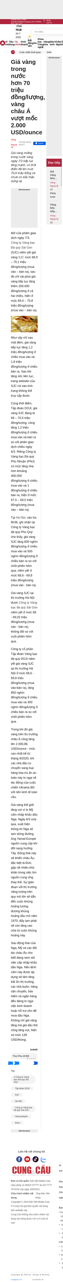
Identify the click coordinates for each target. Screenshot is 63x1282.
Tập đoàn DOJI (22, 1088)
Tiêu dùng (11, 43)
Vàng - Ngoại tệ (14, 143)
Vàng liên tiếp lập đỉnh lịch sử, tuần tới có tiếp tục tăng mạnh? (54, 208)
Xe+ (35, 43)
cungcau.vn (16, 1279)
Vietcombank (21, 1116)
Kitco (17, 1122)
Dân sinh (52, 43)
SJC (20, 257)
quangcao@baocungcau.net (22, 22)
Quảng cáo (15, 19)
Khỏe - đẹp (57, 43)
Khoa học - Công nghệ (41, 43)
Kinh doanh (24, 43)
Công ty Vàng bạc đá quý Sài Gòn (23, 1108)
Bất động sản (31, 43)
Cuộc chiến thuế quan (30, 52)
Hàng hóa (47, 43)
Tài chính (17, 43)
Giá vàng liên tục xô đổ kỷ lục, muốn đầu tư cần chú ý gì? (53, 175)
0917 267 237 (16, 24)
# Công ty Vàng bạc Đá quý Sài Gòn (21, 1079)
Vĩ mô (7, 43)
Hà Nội (20, 517)
